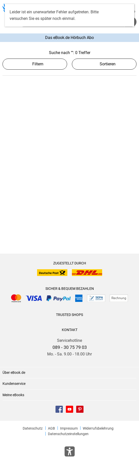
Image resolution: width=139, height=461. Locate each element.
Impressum (69, 428)
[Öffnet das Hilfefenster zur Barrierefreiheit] (70, 452)
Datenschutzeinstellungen (68, 434)
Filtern (34, 64)
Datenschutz (33, 428)
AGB (51, 428)
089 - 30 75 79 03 (69, 347)
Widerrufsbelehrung (98, 428)
